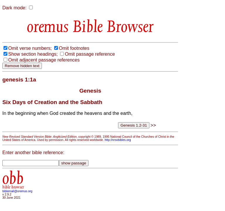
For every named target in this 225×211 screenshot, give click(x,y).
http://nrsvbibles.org (118, 140)
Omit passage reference (90, 54)
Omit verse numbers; (30, 48)
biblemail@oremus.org (17, 191)
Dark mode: (14, 7)
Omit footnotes (74, 48)
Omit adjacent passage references (44, 59)
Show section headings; (33, 54)
